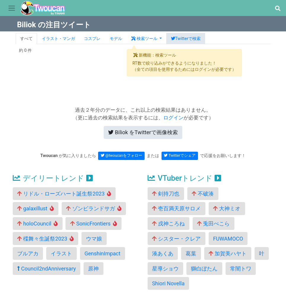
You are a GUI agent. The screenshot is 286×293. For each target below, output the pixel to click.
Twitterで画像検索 (143, 132)
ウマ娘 (94, 239)
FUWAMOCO (228, 239)
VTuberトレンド (184, 178)
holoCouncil (37, 223)
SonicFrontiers (93, 223)
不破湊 (203, 193)
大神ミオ (226, 208)
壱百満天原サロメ (176, 208)
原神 (93, 268)
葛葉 (191, 253)
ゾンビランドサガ (94, 208)
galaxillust (35, 208)
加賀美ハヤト (228, 253)
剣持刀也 (165, 193)
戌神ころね (168, 223)
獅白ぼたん (204, 268)
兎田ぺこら (213, 223)
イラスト (61, 253)
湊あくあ (162, 253)
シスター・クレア (176, 239)
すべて (26, 38)
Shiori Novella (168, 283)
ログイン (173, 118)
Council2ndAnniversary (46, 268)
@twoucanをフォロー (122, 155)
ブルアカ (28, 253)
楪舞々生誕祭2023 (45, 239)
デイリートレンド (53, 178)
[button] (278, 8)
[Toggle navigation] (11, 8)
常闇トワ (240, 268)
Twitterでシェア (180, 155)
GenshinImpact (102, 253)
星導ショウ (165, 268)
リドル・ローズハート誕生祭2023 (64, 193)
